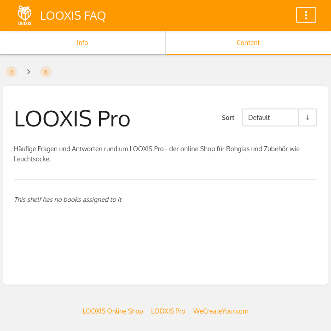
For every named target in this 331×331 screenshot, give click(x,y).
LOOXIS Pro (168, 311)
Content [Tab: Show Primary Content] (248, 42)
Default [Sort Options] (259, 117)
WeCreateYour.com (220, 311)
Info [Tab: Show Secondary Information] (82, 42)
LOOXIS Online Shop (113, 311)
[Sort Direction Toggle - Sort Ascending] (307, 117)
